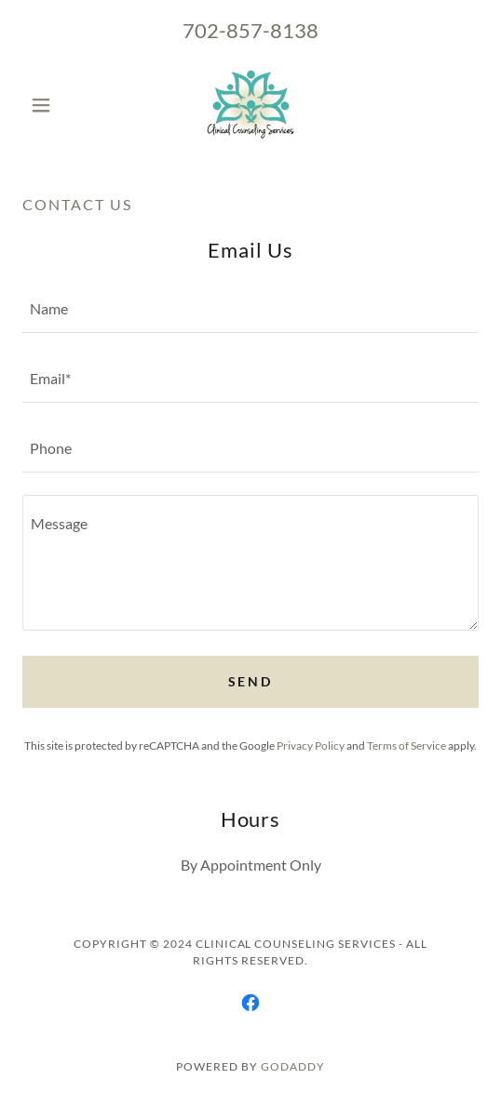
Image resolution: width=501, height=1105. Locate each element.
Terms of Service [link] (406, 745)
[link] (250, 105)
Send (251, 681)
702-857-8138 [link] (250, 30)
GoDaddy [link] (293, 1066)
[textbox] (250, 309)
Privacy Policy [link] (311, 745)
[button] (56, 105)
